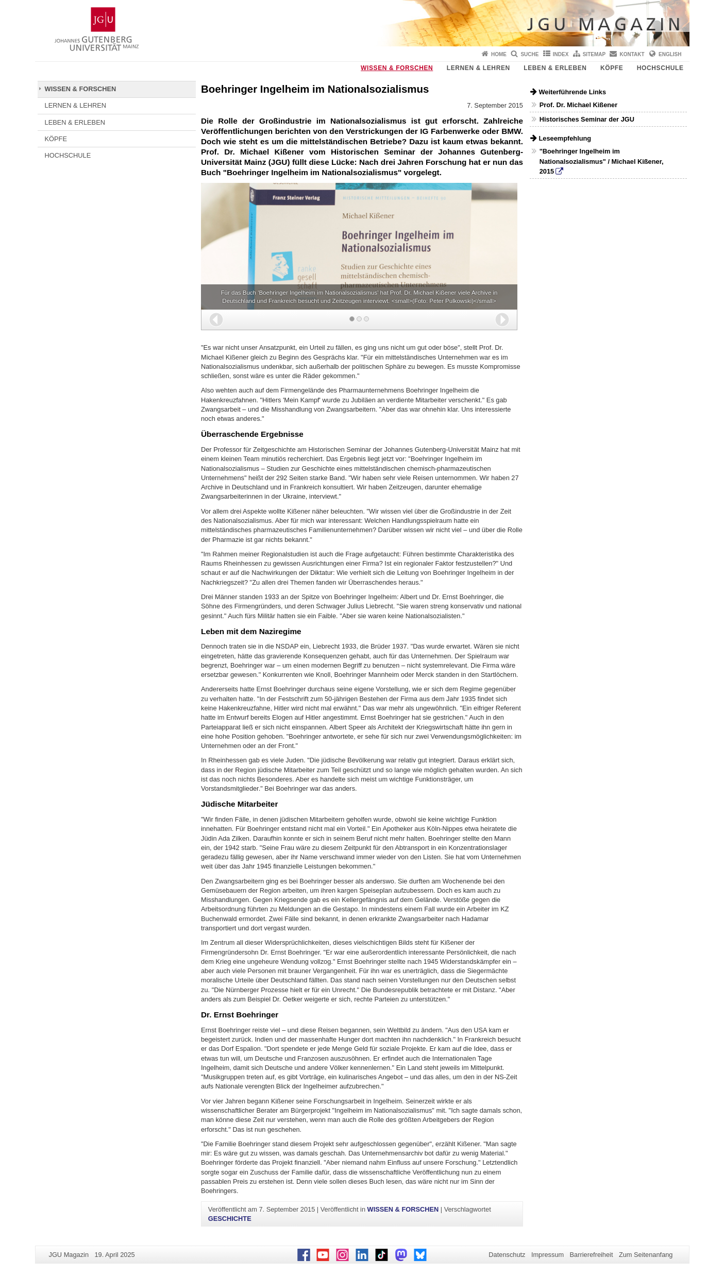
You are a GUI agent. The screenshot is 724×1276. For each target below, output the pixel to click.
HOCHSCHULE (660, 68)
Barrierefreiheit (591, 1254)
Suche (529, 54)
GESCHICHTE (229, 1218)
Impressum (547, 1254)
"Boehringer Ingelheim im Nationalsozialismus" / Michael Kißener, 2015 (602, 161)
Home (499, 54)
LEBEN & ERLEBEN (555, 68)
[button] (216, 320)
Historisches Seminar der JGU (587, 119)
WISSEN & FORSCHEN (397, 68)
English (670, 54)
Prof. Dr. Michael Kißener (578, 105)
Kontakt (632, 54)
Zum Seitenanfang (646, 1254)
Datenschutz (507, 1254)
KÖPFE (611, 68)
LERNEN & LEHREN (478, 68)
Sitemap (594, 54)
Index (561, 54)
